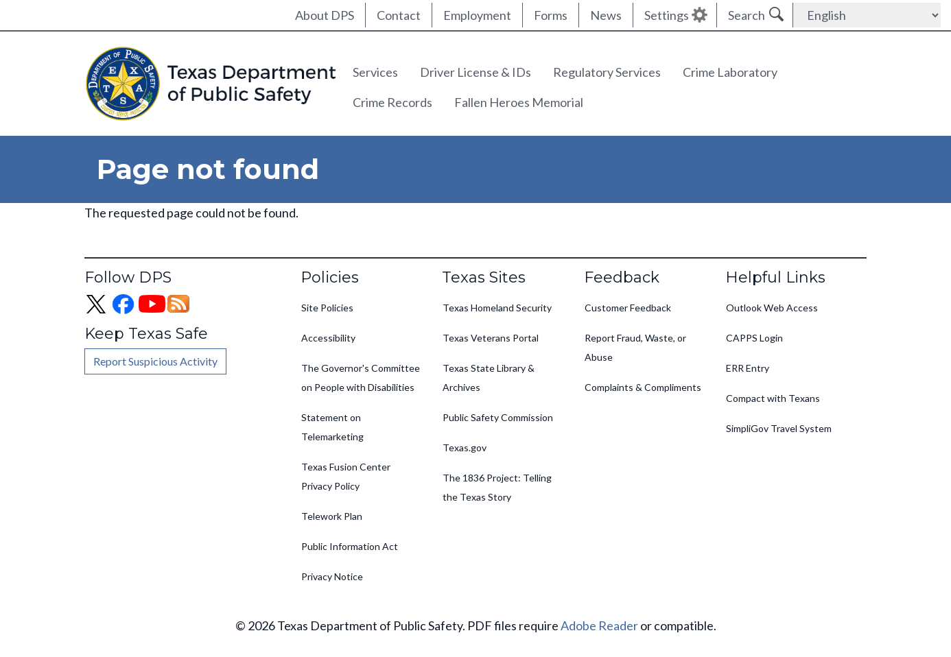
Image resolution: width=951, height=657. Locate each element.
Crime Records (392, 102)
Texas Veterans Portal (491, 338)
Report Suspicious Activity (155, 361)
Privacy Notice (332, 576)
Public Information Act (349, 546)
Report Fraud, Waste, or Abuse (635, 347)
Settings (666, 15)
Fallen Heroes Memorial (518, 102)
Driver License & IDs (475, 72)
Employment (477, 15)
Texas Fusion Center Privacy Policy (345, 476)
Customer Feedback (628, 307)
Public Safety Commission (498, 417)
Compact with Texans (773, 398)
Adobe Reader (599, 625)
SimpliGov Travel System (779, 428)
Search (746, 15)
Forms (550, 15)
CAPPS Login (754, 338)
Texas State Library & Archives (489, 377)
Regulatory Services (607, 72)
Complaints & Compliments (643, 387)
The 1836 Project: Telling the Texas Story (497, 487)
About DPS (324, 15)
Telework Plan (331, 516)
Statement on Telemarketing (332, 426)
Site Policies (327, 307)
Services (375, 72)
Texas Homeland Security (497, 307)
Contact (399, 15)
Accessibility (328, 338)
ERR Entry (747, 368)
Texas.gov (464, 447)
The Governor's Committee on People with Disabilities (360, 377)
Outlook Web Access (772, 307)
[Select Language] (867, 15)
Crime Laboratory (730, 72)
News (606, 15)
